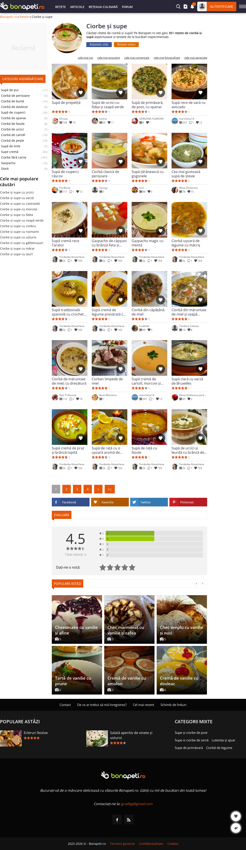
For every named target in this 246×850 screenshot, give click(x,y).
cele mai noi (85, 57)
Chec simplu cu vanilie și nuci (181, 630)
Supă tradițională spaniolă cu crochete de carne (69, 312)
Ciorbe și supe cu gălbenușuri (21, 243)
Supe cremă (9, 152)
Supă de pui (10, 90)
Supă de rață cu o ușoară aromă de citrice (106, 450)
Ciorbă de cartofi (13, 135)
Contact (65, 705)
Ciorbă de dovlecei (14, 107)
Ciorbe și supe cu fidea (16, 215)
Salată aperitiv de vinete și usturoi (131, 735)
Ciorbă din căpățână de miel (148, 312)
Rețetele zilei (99, 44)
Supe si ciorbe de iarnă (191, 740)
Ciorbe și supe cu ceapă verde (22, 220)
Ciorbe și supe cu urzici (17, 192)
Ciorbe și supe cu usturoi (18, 237)
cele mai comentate (136, 57)
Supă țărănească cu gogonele (148, 174)
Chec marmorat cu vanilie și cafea (125, 630)
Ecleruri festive (36, 732)
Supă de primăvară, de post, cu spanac (147, 104)
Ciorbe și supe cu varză (17, 198)
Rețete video (126, 44)
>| (110, 489)
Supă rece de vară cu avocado (188, 104)
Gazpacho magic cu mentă (147, 243)
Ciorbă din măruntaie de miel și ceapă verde (189, 312)
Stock (5, 168)
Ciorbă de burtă (12, 101)
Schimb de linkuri (173, 705)
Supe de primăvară (189, 747)
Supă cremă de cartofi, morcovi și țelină (146, 381)
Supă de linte (10, 146)
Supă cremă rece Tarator (65, 243)
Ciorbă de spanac (13, 118)
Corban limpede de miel (107, 381)
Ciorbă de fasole (13, 123)
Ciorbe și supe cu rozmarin (19, 232)
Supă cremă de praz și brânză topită (68, 450)
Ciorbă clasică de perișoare (105, 174)
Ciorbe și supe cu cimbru (18, 226)
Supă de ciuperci (13, 112)
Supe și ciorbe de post (191, 732)
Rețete (60, 7)
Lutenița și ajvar (223, 740)
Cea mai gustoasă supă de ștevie (186, 174)
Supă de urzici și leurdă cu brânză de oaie (188, 450)
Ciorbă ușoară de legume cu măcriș (186, 243)
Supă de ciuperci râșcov (65, 174)
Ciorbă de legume (219, 747)
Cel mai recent (143, 705)
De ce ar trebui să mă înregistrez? (101, 705)
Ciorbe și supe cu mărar (17, 248)
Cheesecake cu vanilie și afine (76, 630)
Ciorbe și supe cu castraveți (20, 203)
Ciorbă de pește (12, 140)
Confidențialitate (151, 844)
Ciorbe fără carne (13, 157)
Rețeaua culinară (103, 7)
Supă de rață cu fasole (144, 450)
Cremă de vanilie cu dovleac (179, 681)
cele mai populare (108, 57)
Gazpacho (8, 163)
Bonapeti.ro (8, 17)
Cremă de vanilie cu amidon (126, 681)
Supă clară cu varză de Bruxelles (187, 381)
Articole (77, 7)
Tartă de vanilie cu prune (73, 681)
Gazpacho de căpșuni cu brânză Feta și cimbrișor (109, 243)
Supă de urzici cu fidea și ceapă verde (108, 104)
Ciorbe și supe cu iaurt (16, 254)
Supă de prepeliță (66, 102)
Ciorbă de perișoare (15, 95)
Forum (127, 7)
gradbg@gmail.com (137, 803)
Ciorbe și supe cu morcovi (18, 209)
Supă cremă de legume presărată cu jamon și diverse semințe (108, 312)
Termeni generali (122, 844)
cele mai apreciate (195, 57)
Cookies (172, 844)
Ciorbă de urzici (12, 129)
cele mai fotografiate (167, 57)
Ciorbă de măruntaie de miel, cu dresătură (69, 381)
